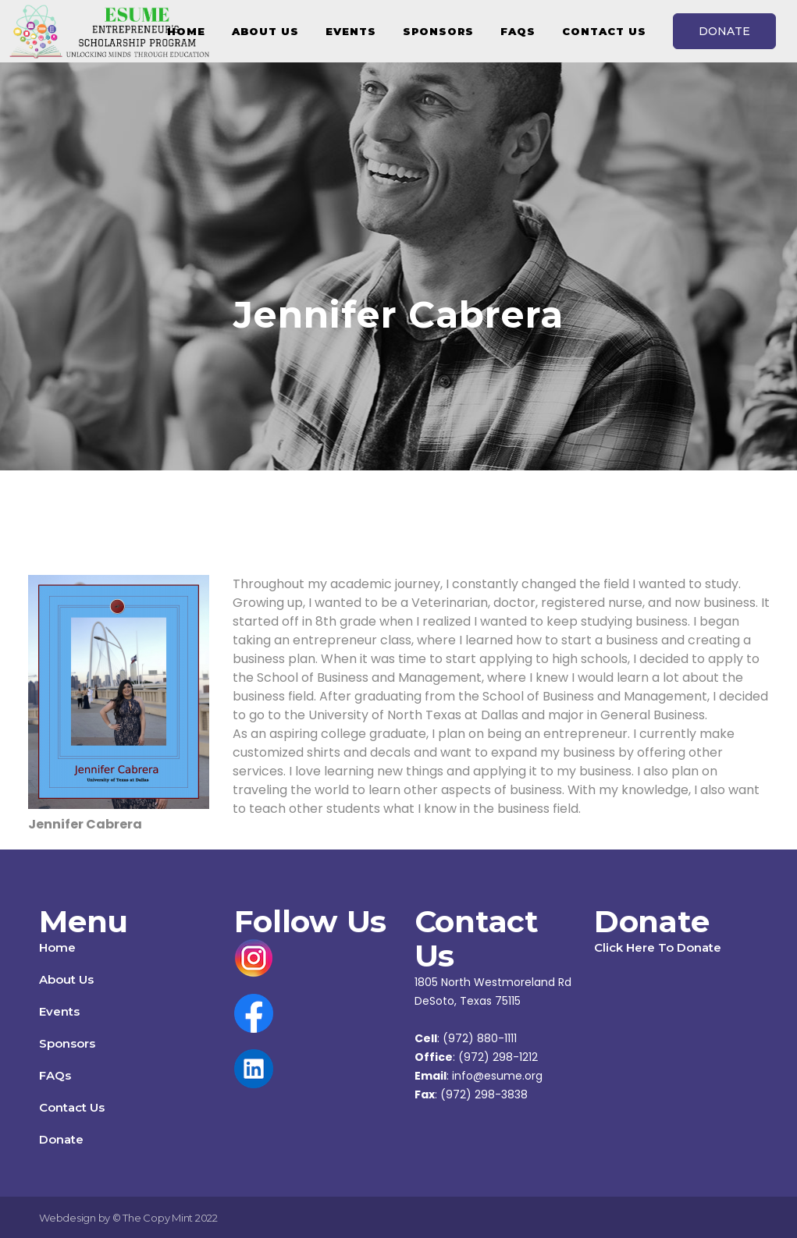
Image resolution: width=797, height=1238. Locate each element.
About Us (66, 979)
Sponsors (67, 1043)
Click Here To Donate (657, 947)
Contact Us (72, 1107)
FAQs (55, 1075)
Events (59, 1011)
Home (57, 947)
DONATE (724, 31)
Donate (61, 1139)
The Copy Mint (159, 1217)
